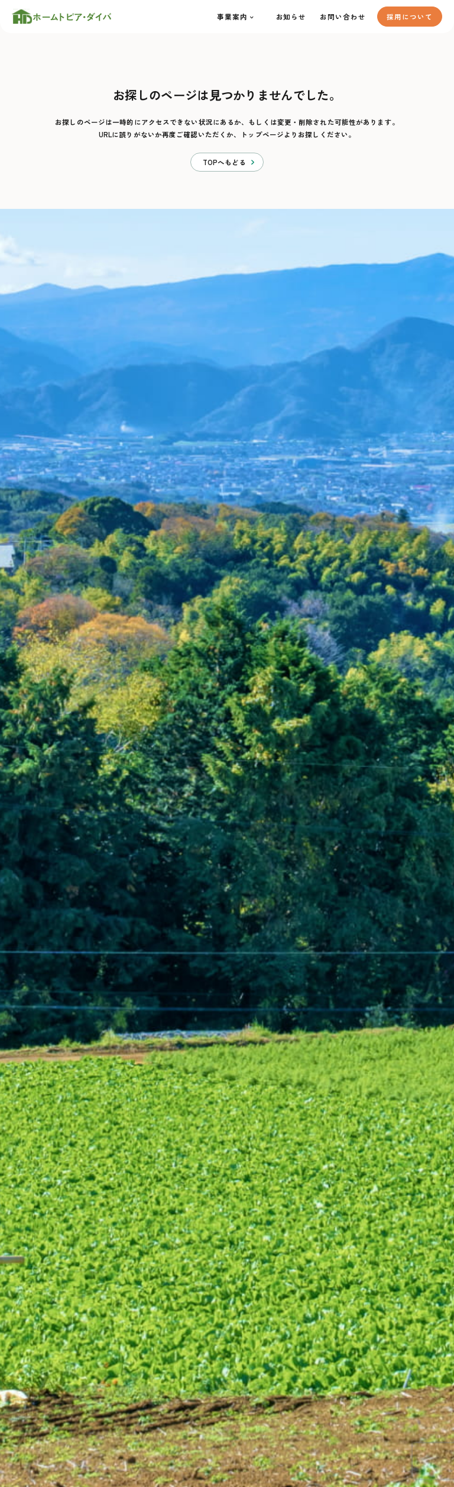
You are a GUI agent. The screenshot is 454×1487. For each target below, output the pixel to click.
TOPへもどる (225, 162)
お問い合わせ (343, 16)
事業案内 (232, 16)
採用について (410, 16)
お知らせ (291, 16)
